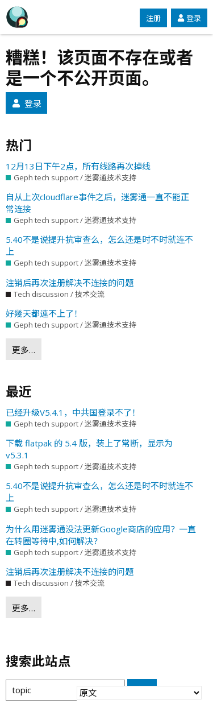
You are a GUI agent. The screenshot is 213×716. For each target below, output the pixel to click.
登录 (189, 18)
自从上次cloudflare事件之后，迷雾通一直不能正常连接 (97, 202)
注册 (153, 18)
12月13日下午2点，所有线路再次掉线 (78, 166)
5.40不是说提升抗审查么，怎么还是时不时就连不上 (99, 245)
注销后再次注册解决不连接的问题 (69, 282)
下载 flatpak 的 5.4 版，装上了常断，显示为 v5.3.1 (89, 449)
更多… (23, 349)
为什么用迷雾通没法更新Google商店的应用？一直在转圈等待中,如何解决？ (101, 535)
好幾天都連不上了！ (44, 313)
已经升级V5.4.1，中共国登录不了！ (73, 412)
